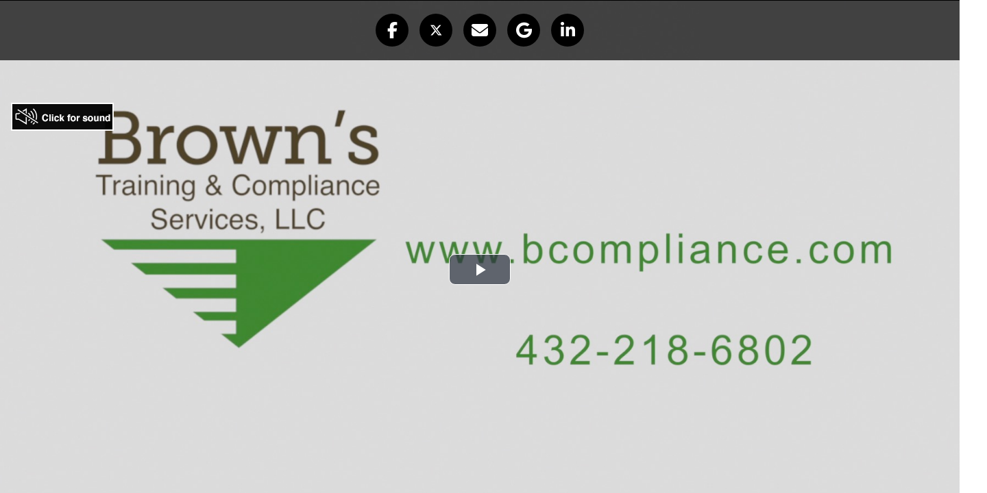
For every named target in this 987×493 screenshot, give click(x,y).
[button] (392, 30)
